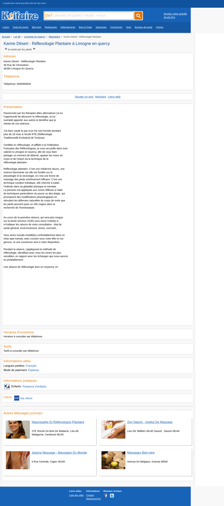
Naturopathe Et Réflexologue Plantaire (58, 422)
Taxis (128, 27)
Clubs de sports (20, 27)
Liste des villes (76, 495)
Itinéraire (100, 96)
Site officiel (23, 398)
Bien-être (36, 27)
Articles (159, 27)
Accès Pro (169, 17)
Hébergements (68, 27)
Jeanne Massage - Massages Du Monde (59, 452)
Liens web (114, 96)
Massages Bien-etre (141, 452)
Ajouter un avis (84, 96)
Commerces (116, 27)
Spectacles (101, 27)
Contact (90, 495)
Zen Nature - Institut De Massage (150, 422)
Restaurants (51, 27)
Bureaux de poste (143, 27)
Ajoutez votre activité (175, 13)
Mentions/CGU (93, 498)
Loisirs (6, 27)
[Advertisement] (98, 295)
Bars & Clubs (85, 27)
